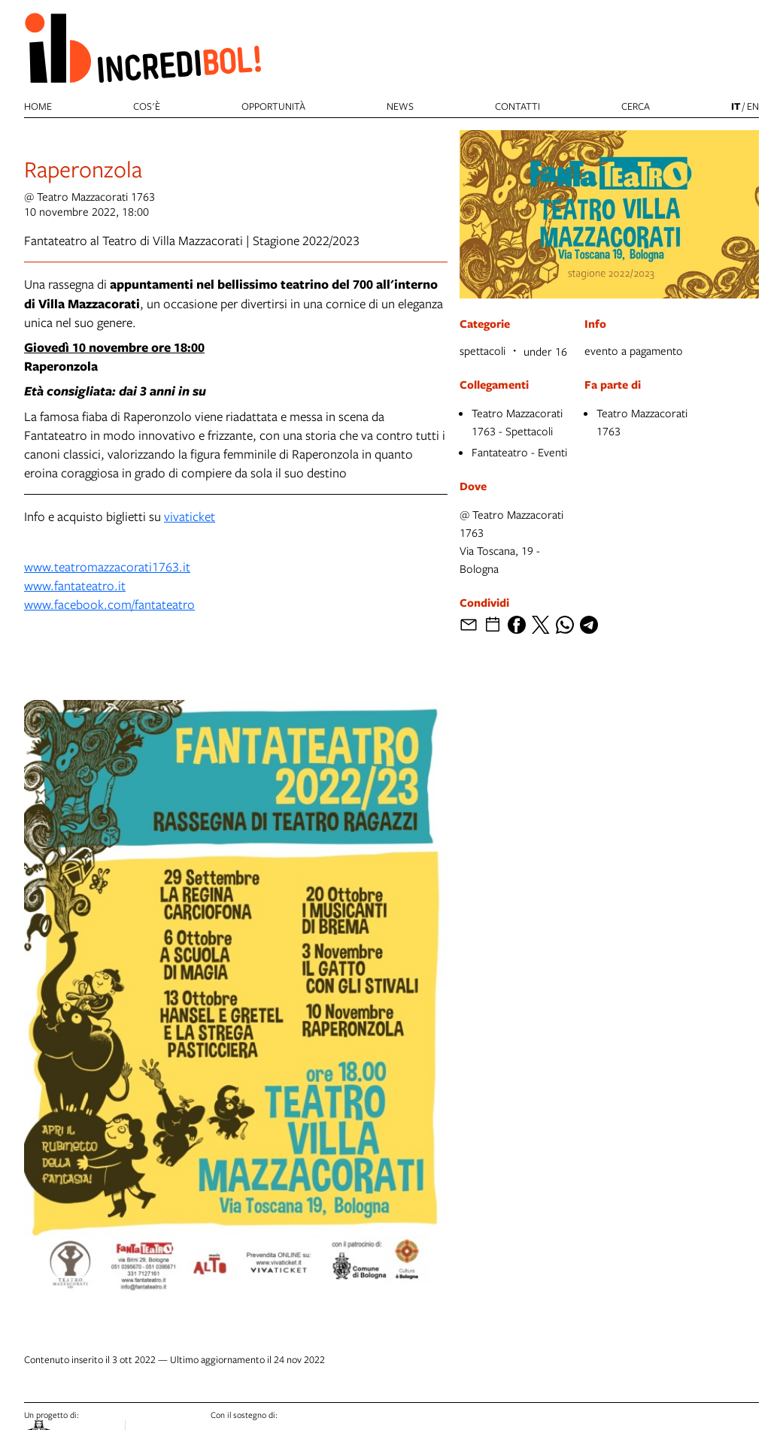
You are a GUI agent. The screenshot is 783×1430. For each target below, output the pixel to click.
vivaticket (189, 516)
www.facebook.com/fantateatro (109, 604)
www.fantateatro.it (75, 585)
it (735, 106)
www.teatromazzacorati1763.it (107, 566)
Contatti (517, 106)
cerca (635, 106)
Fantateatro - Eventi (519, 451)
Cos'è (146, 106)
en (753, 106)
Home (38, 106)
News (400, 106)
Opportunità (273, 106)
